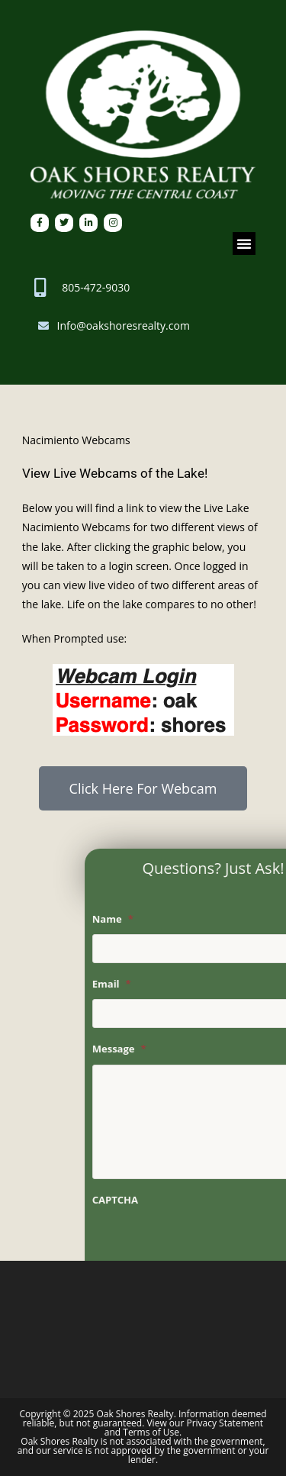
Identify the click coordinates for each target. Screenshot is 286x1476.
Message (166, 1049)
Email (158, 984)
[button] (244, 243)
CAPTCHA (162, 1200)
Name (159, 919)
